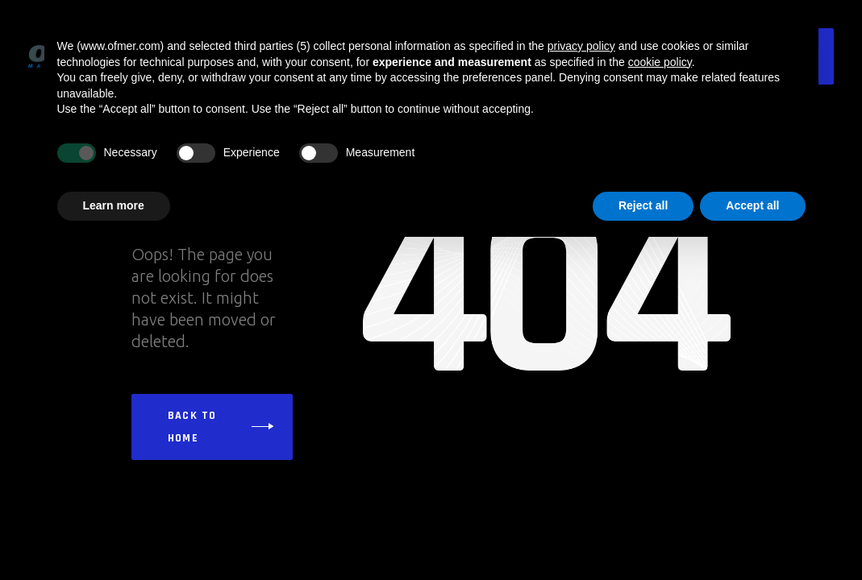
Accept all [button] (752, 205)
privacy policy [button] (581, 45)
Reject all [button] (643, 205)
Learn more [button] (113, 205)
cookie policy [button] (660, 62)
